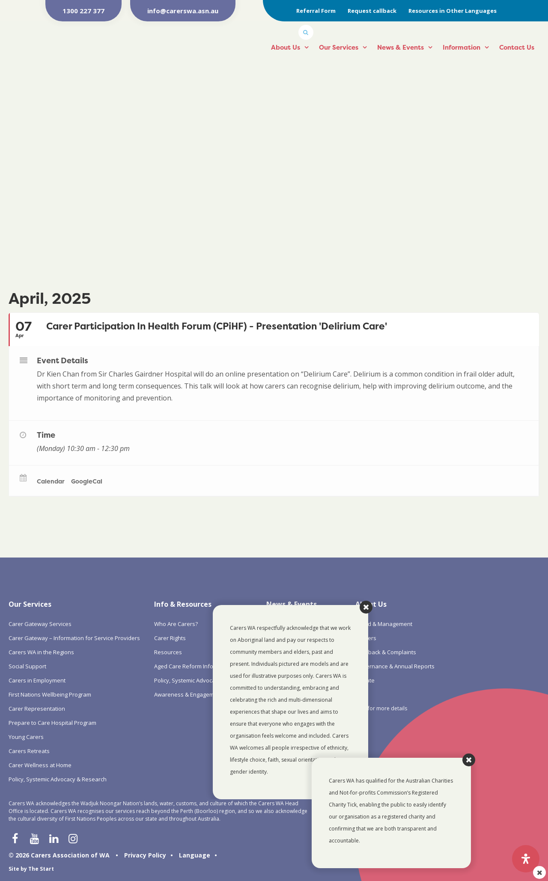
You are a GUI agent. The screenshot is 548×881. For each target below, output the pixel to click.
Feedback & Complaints (385, 652)
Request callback (372, 11)
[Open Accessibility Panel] (525, 858)
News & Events (400, 47)
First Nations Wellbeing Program (50, 694)
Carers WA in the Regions (41, 652)
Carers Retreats (29, 751)
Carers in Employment (37, 680)
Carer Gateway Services (40, 624)
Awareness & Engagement (188, 694)
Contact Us (516, 47)
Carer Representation (37, 708)
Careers (365, 638)
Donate (365, 680)
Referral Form (316, 11)
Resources (168, 652)
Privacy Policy (145, 855)
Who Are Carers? (176, 624)
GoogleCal (86, 481)
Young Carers (26, 737)
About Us (285, 47)
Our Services (338, 47)
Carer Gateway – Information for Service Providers (74, 638)
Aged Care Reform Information (193, 666)
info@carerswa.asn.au (182, 10)
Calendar (51, 481)
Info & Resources (182, 604)
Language (194, 855)
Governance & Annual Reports (395, 666)
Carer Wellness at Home (40, 765)
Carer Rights (170, 638)
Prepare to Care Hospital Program (52, 723)
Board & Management (383, 624)
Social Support (27, 666)
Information (461, 47)
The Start (41, 868)
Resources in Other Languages (452, 11)
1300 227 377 (83, 10)
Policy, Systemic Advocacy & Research (58, 779)
